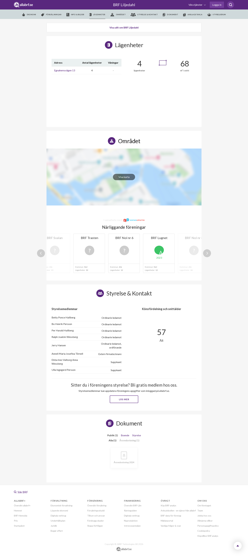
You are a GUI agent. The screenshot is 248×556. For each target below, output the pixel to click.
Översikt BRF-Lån (132, 505)
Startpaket (19, 525)
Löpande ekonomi (59, 510)
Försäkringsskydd (96, 510)
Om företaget (204, 505)
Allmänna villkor (205, 520)
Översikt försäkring (96, 505)
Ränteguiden (130, 510)
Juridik (54, 525)
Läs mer (124, 399)
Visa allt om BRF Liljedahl (124, 27)
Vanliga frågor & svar (171, 525)
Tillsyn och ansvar (96, 515)
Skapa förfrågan (95, 525)
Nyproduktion (131, 520)
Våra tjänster (196, 4)
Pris (16, 520)
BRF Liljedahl (124, 4)
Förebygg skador (95, 520)
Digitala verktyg (58, 515)
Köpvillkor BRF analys (207, 535)
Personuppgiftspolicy (208, 525)
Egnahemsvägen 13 (64, 70)
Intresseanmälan (132, 525)
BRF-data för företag (171, 515)
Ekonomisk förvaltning (61, 505)
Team (200, 510)
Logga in (216, 4)
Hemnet (18, 510)
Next (207, 253)
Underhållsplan (58, 520)
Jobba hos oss (204, 515)
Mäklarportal (167, 520)
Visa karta (124, 176)
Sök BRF (21, 492)
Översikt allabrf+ (22, 505)
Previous (41, 253)
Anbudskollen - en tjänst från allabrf (178, 510)
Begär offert (57, 530)
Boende (125, 435)
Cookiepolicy (203, 530)
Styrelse (136, 435)
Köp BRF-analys (168, 505)
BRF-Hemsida (20, 515)
